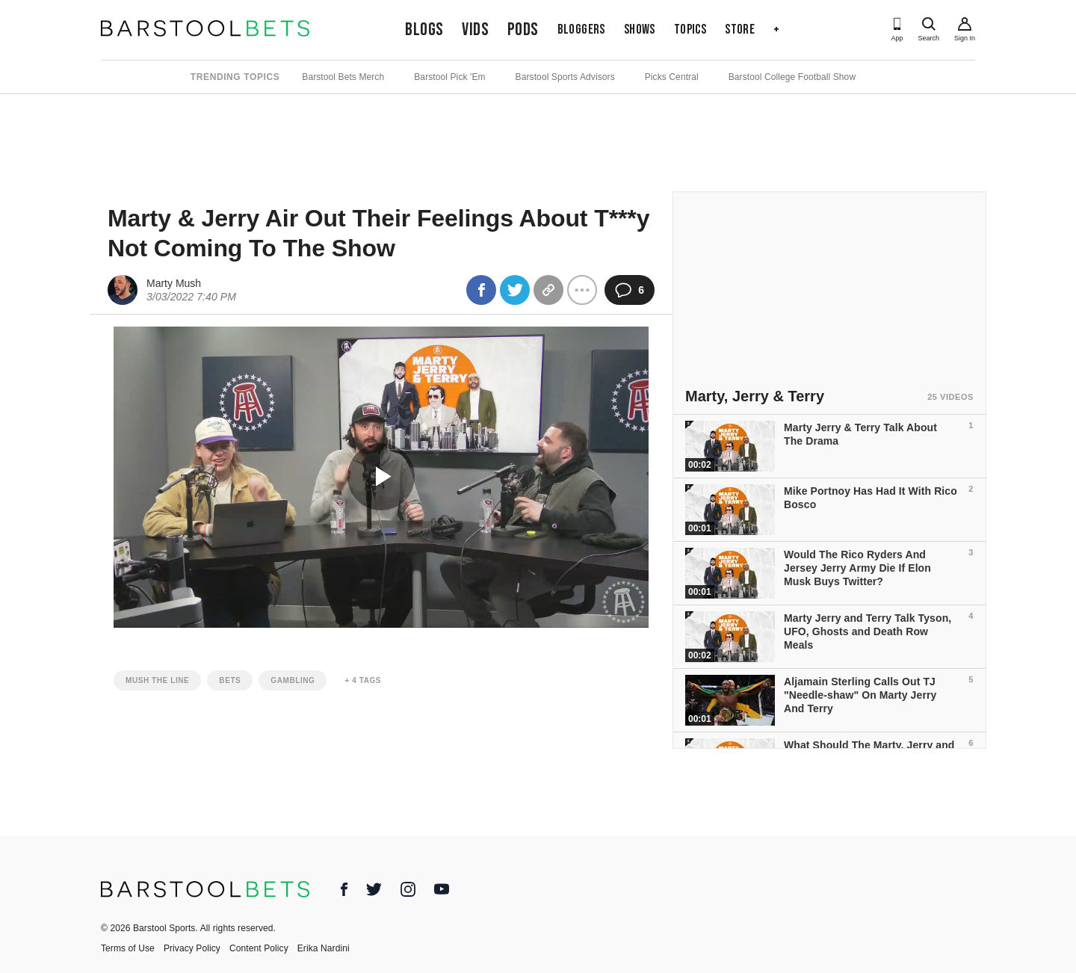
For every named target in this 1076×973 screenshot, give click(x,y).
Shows (639, 29)
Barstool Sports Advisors (565, 77)
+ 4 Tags (362, 680)
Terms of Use (128, 948)
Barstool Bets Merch (343, 77)
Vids (475, 29)
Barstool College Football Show (792, 77)
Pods (523, 29)
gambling (292, 680)
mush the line (157, 680)
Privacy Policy (192, 948)
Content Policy (258, 948)
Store (740, 29)
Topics (690, 29)
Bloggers (581, 29)
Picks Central (672, 77)
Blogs (424, 29)
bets (230, 680)
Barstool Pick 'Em (449, 77)
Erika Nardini (323, 948)
